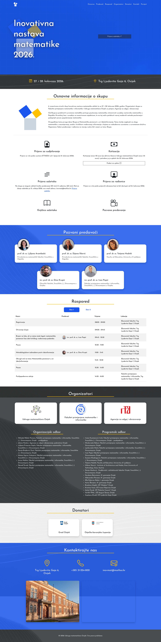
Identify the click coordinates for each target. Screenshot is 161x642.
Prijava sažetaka (114, 36)
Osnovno (91, 4)
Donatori (128, 4)
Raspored (108, 4)
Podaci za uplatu (114, 163)
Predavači (99, 4)
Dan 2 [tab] (88, 310)
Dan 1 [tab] (71, 310)
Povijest (144, 4)
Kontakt (136, 4)
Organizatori (118, 4)
